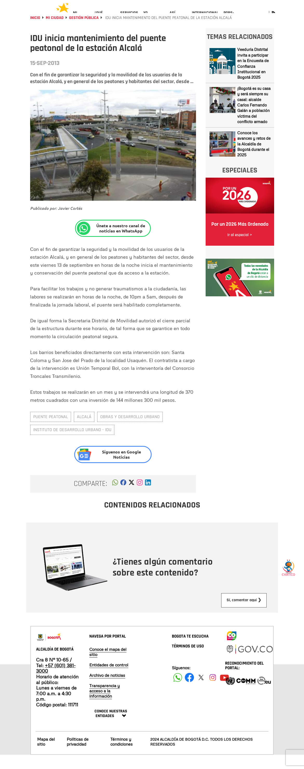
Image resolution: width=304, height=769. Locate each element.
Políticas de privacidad (78, 756)
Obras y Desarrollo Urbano (130, 431)
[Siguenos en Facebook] (177, 691)
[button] (115, 498)
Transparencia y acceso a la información (104, 705)
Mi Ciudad (55, 32)
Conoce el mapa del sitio (107, 666)
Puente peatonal (50, 431)
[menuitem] (81, 17)
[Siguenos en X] (201, 691)
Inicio (35, 32)
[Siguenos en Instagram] (212, 691)
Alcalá (84, 431)
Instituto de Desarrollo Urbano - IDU (72, 444)
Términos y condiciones (121, 756)
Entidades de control (108, 678)
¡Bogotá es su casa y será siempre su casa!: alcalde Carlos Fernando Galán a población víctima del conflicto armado (254, 119)
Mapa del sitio (46, 756)
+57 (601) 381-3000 (56, 682)
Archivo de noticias (107, 689)
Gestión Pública (84, 32)
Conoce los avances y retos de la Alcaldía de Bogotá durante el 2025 (254, 157)
